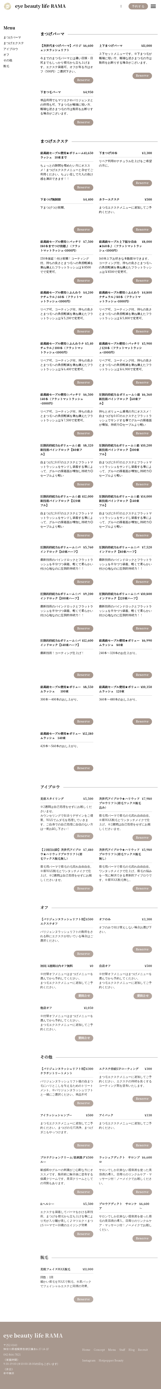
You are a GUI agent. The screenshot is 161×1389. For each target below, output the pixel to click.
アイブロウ (10, 49)
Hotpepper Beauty (111, 1360)
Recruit (143, 1349)
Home (86, 1349)
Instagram (88, 1360)
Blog (132, 1349)
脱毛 (6, 66)
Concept (99, 1349)
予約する (138, 6)
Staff (122, 1349)
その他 (7, 60)
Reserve (83, 80)
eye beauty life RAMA (33, 1336)
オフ (6, 54)
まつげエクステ (13, 43)
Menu (9, 28)
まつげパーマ (12, 37)
